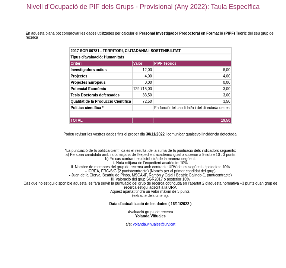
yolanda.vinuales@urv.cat (154, 224)
